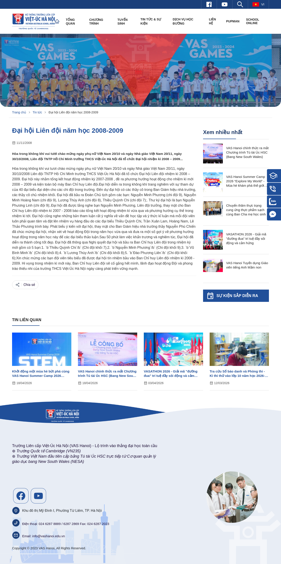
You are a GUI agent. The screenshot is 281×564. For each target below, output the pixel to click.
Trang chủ (19, 112)
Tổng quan (70, 21)
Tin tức (37, 112)
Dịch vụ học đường (183, 21)
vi (258, 4)
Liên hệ (212, 21)
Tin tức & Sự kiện (150, 21)
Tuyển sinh (122, 21)
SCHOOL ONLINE (252, 21)
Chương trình (96, 21)
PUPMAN (233, 21)
